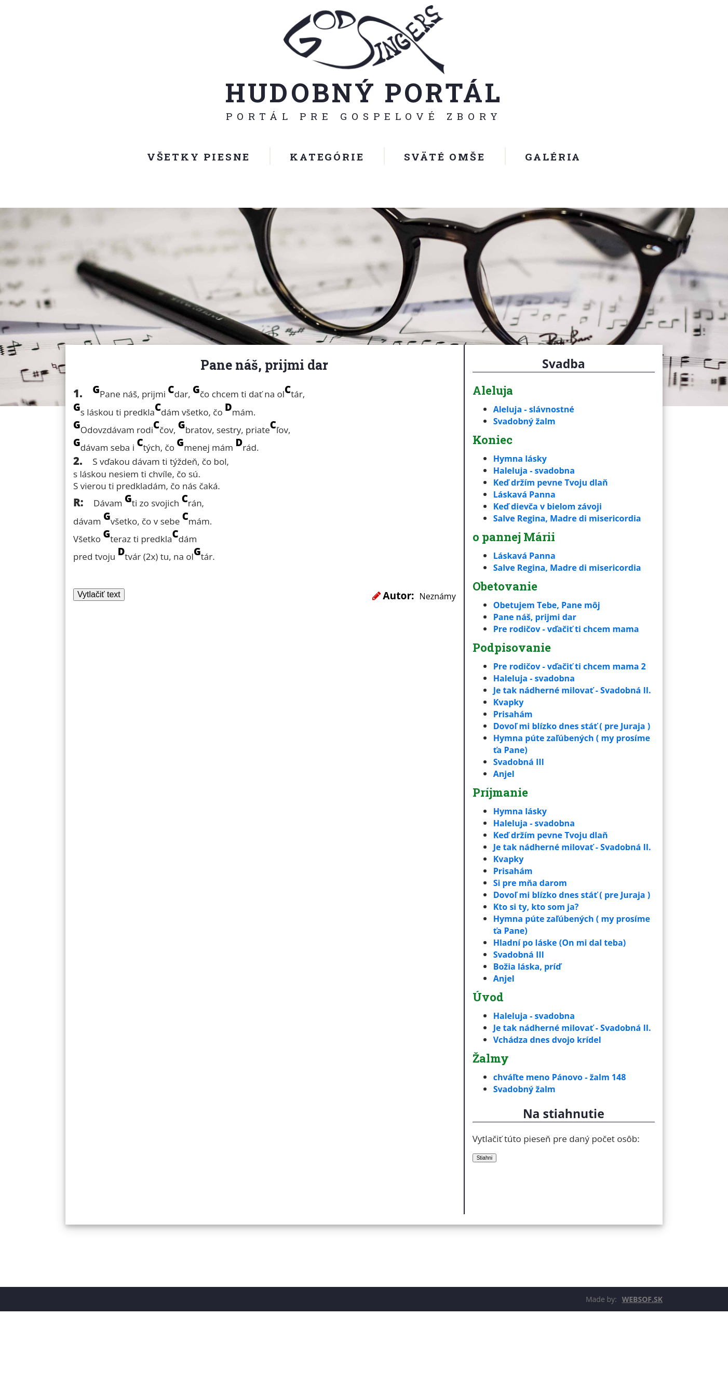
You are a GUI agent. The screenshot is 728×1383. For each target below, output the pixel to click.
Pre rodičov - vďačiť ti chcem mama (570, 629)
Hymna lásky (521, 458)
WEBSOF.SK (642, 1371)
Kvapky (509, 726)
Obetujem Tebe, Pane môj (549, 605)
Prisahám (514, 738)
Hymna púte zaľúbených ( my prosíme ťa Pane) (557, 779)
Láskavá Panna (526, 494)
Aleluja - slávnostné (536, 409)
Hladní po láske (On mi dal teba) (563, 1002)
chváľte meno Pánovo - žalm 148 (563, 1148)
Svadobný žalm (526, 421)
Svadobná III (520, 797)
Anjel (504, 809)
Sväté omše (445, 156)
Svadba (563, 363)
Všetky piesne (198, 156)
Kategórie (327, 156)
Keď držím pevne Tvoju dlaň (554, 482)
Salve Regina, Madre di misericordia (571, 518)
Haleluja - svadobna (536, 470)
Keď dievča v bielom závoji (551, 506)
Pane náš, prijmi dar (537, 617)
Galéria (553, 156)
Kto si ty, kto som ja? (538, 966)
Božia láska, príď (529, 1026)
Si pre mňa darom (532, 930)
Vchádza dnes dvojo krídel (550, 1111)
